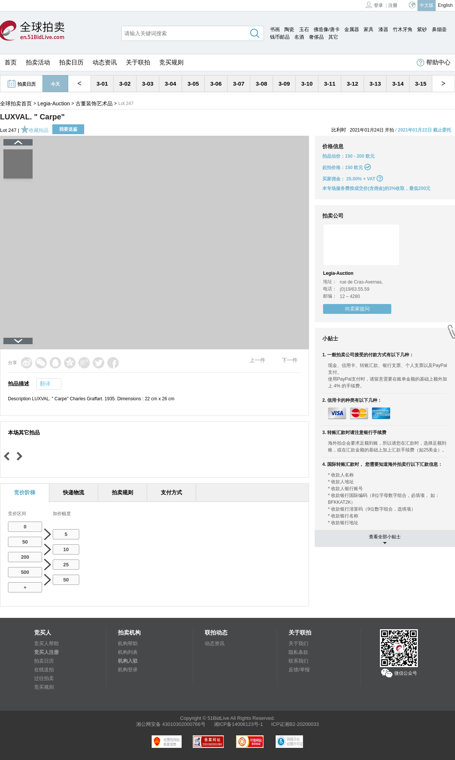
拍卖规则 (122, 492)
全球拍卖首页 (16, 103)
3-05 (193, 83)
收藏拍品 (34, 130)
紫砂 (422, 29)
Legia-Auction (54, 103)
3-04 (170, 83)
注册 (392, 5)
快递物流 (73, 492)
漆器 (383, 29)
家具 (368, 29)
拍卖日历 (71, 62)
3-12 (352, 83)
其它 (333, 37)
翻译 (45, 384)
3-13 (375, 83)
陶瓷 (289, 29)
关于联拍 (138, 62)
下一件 (290, 360)
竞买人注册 (46, 652)
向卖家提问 (357, 309)
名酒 (299, 37)
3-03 (147, 83)
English (445, 5)
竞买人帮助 (46, 643)
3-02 (124, 83)
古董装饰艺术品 (94, 103)
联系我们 (298, 661)
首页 (11, 62)
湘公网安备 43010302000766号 (171, 724)
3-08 (261, 83)
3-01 (102, 83)
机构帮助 (128, 643)
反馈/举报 (299, 669)
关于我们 (298, 643)
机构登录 (128, 669)
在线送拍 (44, 669)
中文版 (426, 5)
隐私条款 (298, 652)
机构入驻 (128, 661)
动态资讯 (105, 62)
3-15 (420, 83)
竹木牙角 (403, 29)
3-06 (215, 83)
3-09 (284, 83)
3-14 (397, 83)
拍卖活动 (38, 62)
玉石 (304, 29)
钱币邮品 (280, 37)
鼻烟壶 (439, 29)
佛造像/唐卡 (327, 29)
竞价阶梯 (24, 492)
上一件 (257, 360)
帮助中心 (433, 62)
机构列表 (128, 652)
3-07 (238, 83)
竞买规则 (171, 62)
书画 (275, 29)
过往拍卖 (44, 678)
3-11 (329, 83)
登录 (374, 5)
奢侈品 (316, 37)
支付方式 (171, 492)
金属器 (351, 29)
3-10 (306, 83)
